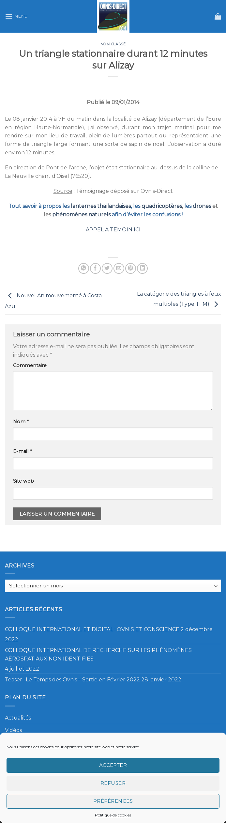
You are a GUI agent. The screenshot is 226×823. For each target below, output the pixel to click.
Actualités (18, 718)
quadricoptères (162, 206)
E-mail (22, 451)
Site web (23, 481)
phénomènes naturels (81, 214)
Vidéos (13, 730)
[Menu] (16, 16)
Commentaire (30, 365)
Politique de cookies (113, 815)
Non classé (113, 44)
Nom (21, 422)
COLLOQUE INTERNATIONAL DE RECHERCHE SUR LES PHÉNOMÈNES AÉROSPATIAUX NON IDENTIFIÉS (98, 654)
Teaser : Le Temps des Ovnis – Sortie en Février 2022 (72, 679)
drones (202, 206)
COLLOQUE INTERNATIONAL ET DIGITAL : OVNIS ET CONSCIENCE (92, 629)
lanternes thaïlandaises (101, 206)
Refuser (113, 783)
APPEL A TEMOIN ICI (113, 229)
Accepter (113, 765)
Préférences (113, 801)
